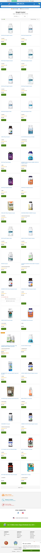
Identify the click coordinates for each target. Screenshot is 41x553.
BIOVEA (23, 376)
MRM (2, 165)
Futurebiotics (3, 477)
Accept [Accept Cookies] (31, 550)
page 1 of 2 (20, 487)
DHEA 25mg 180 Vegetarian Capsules (6, 86)
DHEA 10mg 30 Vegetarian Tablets (26, 111)
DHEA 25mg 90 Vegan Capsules (6, 162)
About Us (5, 533)
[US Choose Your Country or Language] (9, 4)
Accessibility (13, 551)
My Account (19, 533)
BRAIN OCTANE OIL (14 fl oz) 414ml (26, 398)
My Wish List (19, 534)
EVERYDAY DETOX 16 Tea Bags (26, 474)
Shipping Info (32, 536)
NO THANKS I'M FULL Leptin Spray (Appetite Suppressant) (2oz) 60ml (9, 373)
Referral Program (19, 535)
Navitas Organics (4, 401)
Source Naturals (4, 323)
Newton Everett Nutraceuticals (6, 266)
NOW (22, 190)
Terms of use (18, 551)
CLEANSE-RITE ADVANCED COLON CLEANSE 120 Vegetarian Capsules (30, 264)
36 (38, 19)
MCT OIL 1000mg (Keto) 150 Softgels (26, 449)
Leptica (3, 376)
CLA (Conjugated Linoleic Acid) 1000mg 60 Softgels (9, 449)
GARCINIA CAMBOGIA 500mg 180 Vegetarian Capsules (29, 373)
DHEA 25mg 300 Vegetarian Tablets (6, 238)
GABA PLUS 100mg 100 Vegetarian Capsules (28, 238)
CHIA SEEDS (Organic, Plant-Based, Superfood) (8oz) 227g (9, 398)
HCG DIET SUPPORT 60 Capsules (26, 345)
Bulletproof (23, 401)
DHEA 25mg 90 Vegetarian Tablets (26, 35)
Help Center (32, 533)
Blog (4, 535)
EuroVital (3, 38)
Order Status (32, 534)
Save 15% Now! (15, 8)
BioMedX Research (24, 165)
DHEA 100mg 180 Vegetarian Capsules (7, 60)
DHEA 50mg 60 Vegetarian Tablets (6, 111)
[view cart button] (39, 4)
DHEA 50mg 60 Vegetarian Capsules (26, 86)
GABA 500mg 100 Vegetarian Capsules (27, 187)
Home (14, 13)
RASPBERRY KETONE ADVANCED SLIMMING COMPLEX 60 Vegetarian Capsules (30, 163)
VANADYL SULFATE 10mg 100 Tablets (6, 320)
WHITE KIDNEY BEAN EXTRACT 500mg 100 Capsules (9, 474)
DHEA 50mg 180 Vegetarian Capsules (6, 35)
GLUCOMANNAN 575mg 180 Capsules (27, 320)
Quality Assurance (6, 534)
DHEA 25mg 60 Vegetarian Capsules (26, 60)
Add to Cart (3, 69)
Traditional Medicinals (25, 477)
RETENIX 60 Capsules (4, 263)
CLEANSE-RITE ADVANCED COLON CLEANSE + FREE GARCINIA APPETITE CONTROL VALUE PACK (9, 346)
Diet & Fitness (18, 13)
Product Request (32, 535)
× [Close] (40, 542)
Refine (25, 16)
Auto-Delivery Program (19, 537)
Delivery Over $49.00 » (24, 8)
